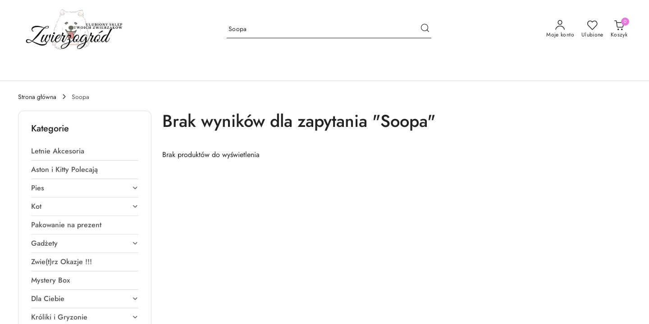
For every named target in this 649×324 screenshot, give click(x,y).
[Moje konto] (560, 29)
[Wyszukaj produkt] (329, 29)
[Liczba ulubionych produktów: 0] (592, 29)
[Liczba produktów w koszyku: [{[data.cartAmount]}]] (619, 29)
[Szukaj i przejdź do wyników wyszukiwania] (425, 29)
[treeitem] (84, 151)
